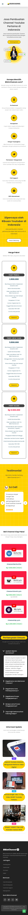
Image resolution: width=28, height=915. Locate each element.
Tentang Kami (14, 42)
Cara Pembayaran (8, 885)
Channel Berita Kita (14, 564)
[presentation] (2, 503)
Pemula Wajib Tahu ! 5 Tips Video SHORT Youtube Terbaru (14, 797)
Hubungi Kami (6, 891)
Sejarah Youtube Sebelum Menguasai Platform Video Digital (14, 764)
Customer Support (8, 888)
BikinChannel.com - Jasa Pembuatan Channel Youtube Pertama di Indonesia (14, 908)
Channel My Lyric (14, 620)
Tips (14, 758)
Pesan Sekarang (14, 240)
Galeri (4, 873)
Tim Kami (5, 870)
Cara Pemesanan (7, 882)
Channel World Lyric (14, 591)
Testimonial (6, 867)
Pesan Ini (14, 317)
